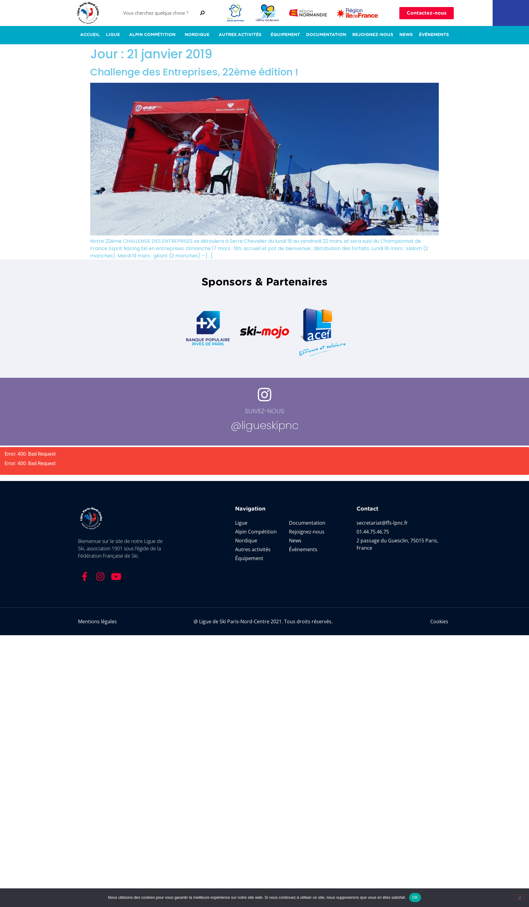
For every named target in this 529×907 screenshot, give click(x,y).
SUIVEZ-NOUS (264, 411)
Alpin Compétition (154, 35)
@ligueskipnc (265, 425)
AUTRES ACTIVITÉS (241, 35)
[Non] (519, 897)
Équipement (285, 35)
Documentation (326, 35)
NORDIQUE (199, 35)
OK (415, 897)
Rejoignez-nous (372, 35)
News (406, 35)
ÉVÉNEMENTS (434, 35)
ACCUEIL (90, 35)
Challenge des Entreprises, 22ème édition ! (194, 72)
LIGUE (114, 35)
